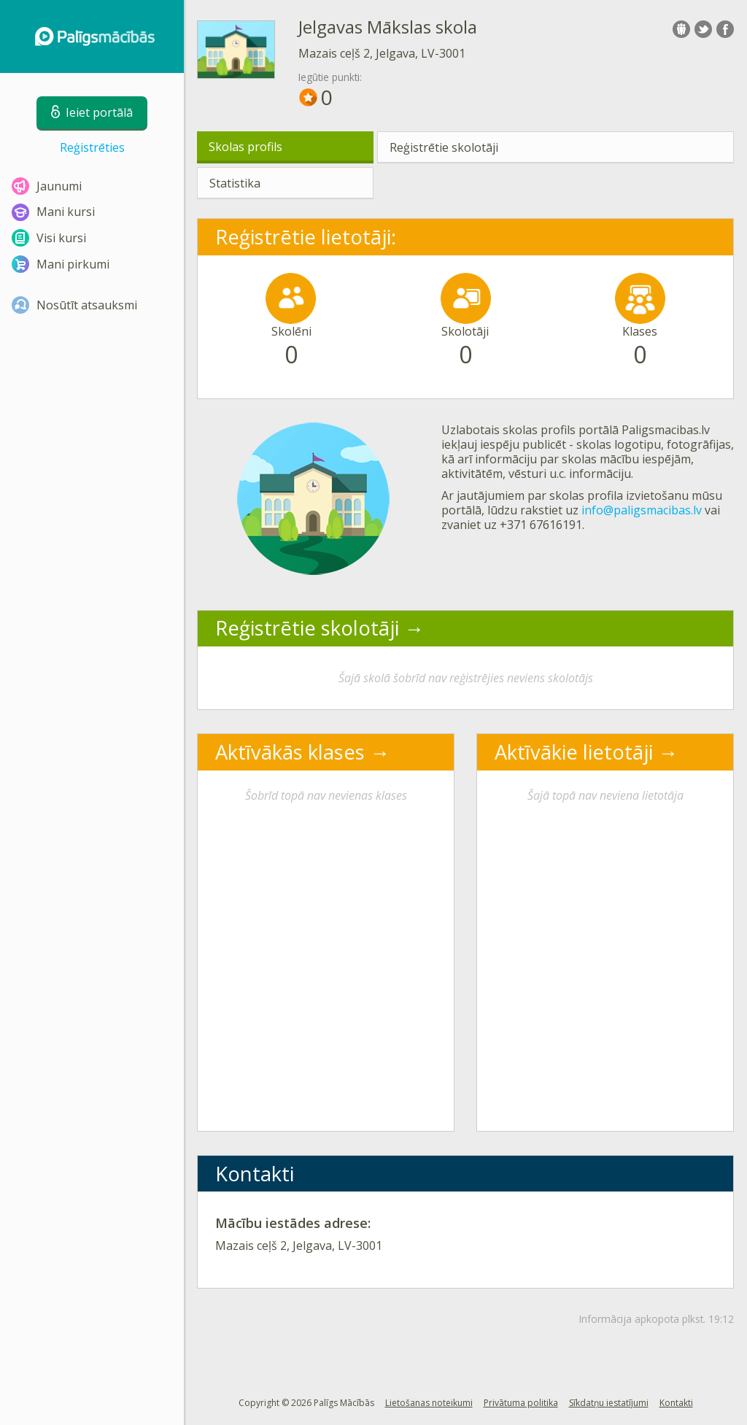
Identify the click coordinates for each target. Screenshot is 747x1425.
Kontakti (676, 1403)
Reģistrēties (92, 147)
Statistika (234, 183)
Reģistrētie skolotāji (444, 147)
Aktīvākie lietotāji (574, 751)
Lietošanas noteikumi (429, 1403)
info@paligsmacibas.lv (641, 510)
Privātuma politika (521, 1403)
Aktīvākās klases (290, 751)
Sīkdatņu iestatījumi (609, 1403)
